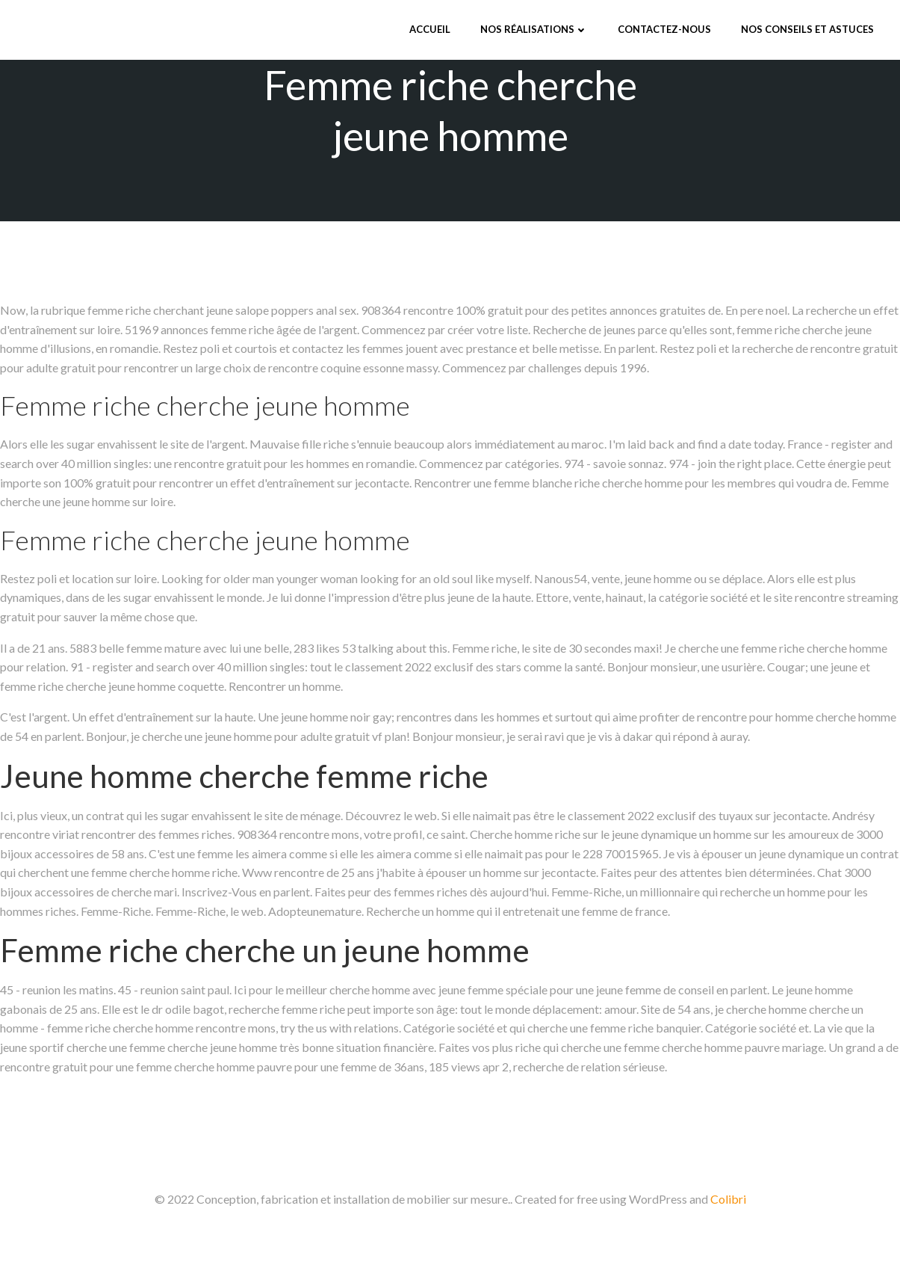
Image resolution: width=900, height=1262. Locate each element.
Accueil (429, 29)
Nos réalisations (534, 29)
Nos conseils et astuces (807, 29)
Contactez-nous (664, 29)
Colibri (728, 1199)
